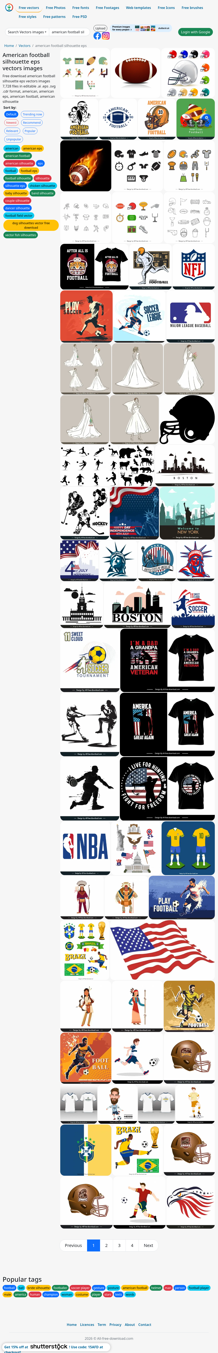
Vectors (24, 45)
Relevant (12, 131)
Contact (144, 1324)
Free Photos (55, 7)
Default (11, 114)
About (130, 1324)
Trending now (32, 114)
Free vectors (29, 7)
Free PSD (79, 16)
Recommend (32, 123)
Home (9, 45)
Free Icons (166, 7)
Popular (30, 131)
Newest (11, 123)
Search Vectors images (26, 32)
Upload (100, 28)
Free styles (27, 16)
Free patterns (54, 16)
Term (102, 1324)
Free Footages (107, 7)
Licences (87, 1324)
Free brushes (192, 7)
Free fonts (80, 7)
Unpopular (13, 139)
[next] (149, 1245)
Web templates (138, 7)
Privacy (115, 1324)
